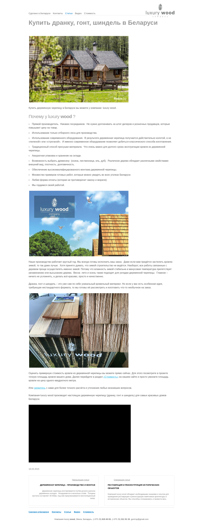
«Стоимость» (110, 377)
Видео (78, 13)
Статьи (69, 13)
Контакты (58, 13)
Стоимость (89, 13)
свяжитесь (40, 388)
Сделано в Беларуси (40, 13)
